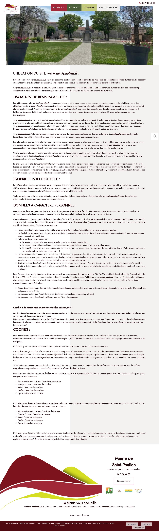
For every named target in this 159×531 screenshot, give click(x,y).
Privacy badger (80, 439)
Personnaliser (139, 528)
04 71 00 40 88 (148, 3)
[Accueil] (20, 9)
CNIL (36, 291)
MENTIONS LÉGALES (79, 515)
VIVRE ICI (74, 7)
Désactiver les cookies (51, 381)
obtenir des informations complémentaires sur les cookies (83, 346)
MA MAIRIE (59, 7)
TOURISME (89, 7)
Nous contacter (123, 481)
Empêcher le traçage (51, 411)
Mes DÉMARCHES (108, 7)
